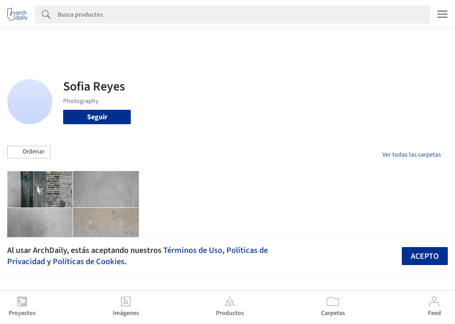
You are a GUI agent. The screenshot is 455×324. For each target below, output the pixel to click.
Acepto (425, 256)
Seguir (97, 117)
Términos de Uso (192, 250)
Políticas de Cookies (88, 261)
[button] (29, 152)
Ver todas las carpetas (411, 155)
